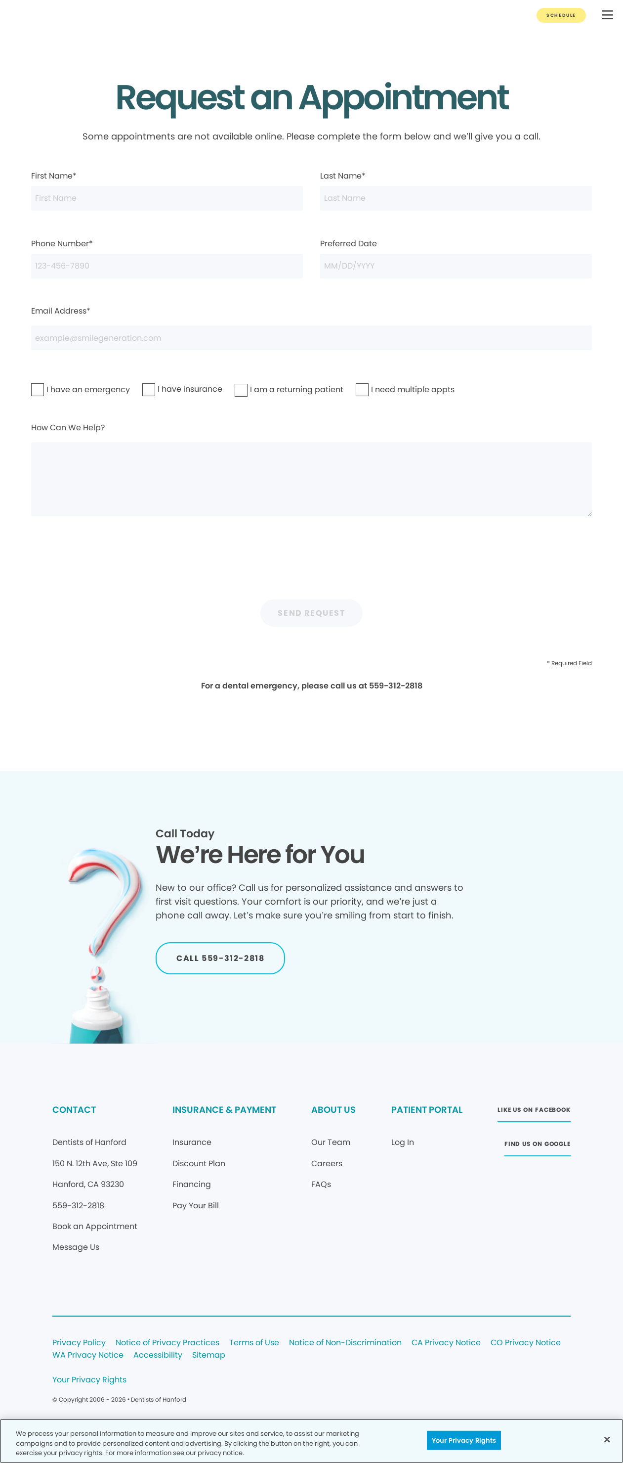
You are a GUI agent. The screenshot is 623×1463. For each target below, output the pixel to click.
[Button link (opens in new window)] (534, 1112)
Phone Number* (167, 258)
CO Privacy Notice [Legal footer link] (526, 1343)
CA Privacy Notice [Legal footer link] (446, 1343)
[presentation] (312, 563)
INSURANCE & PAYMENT (224, 1109)
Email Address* (311, 327)
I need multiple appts (387, 389)
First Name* (167, 190)
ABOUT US (333, 1109)
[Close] (607, 1439)
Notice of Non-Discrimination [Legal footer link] (345, 1343)
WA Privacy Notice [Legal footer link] (88, 1355)
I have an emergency (62, 389)
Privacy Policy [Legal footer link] (79, 1343)
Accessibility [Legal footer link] (157, 1355)
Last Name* (456, 190)
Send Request (311, 613)
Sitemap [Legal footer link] (208, 1355)
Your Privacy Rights (89, 1380)
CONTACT (74, 1109)
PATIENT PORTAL (426, 1109)
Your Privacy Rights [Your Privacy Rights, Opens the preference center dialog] (464, 1440)
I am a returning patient (269, 389)
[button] (607, 15)
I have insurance (169, 389)
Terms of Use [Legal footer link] (254, 1343)
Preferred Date (456, 258)
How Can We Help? (311, 469)
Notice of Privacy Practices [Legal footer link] (167, 1343)
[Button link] (561, 15)
